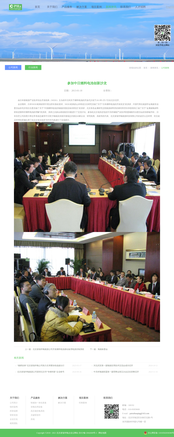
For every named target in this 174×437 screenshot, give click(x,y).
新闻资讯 (154, 68)
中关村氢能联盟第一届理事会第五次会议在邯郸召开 (116, 372)
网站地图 (102, 433)
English (170, 6)
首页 (37, 6)
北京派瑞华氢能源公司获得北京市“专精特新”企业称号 (40, 372)
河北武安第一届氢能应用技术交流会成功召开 (113, 365)
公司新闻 (165, 68)
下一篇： (99, 349)
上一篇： (54, 349)
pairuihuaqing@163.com (139, 413)
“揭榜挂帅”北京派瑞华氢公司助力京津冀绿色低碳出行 (40, 365)
